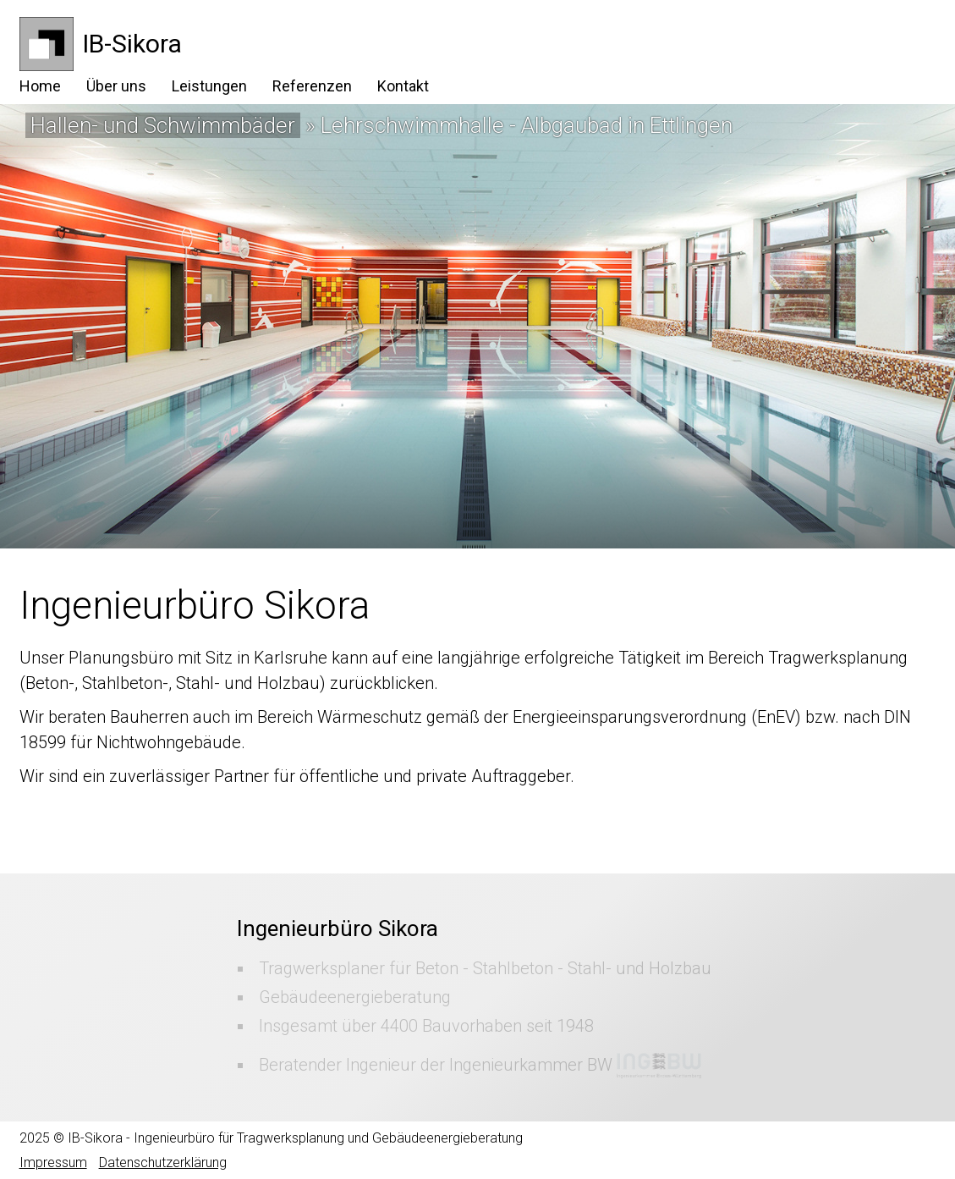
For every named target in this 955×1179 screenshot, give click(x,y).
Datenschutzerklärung (163, 1162)
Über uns (116, 86)
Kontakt (403, 86)
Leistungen (209, 86)
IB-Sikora (132, 43)
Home (40, 86)
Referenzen (312, 86)
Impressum (53, 1162)
